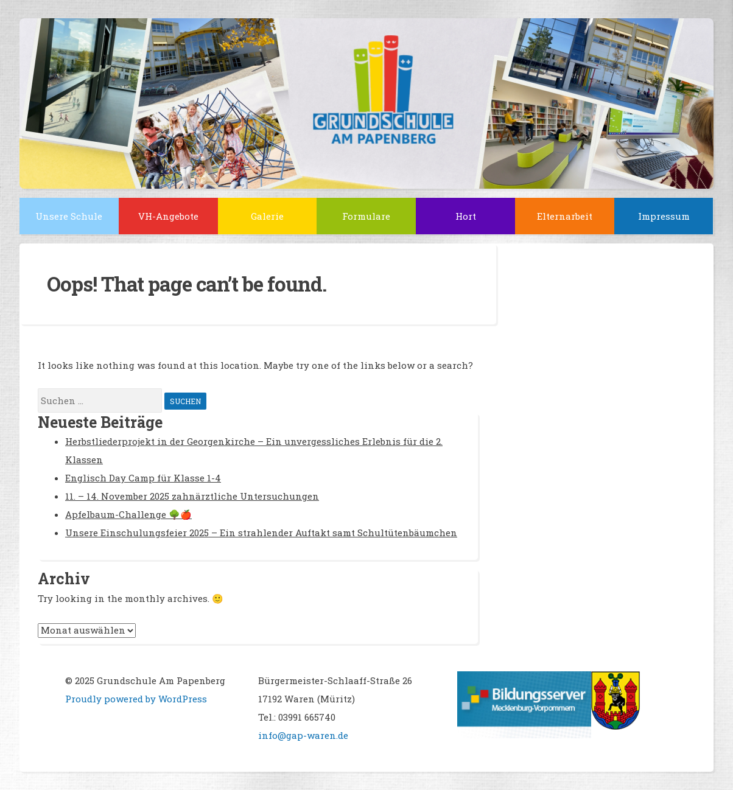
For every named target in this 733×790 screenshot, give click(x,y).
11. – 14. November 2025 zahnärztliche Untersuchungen (192, 496)
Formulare (366, 216)
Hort (465, 216)
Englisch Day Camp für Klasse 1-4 (143, 478)
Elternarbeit (564, 216)
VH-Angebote (168, 216)
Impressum (664, 216)
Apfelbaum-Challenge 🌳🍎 (128, 514)
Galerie (267, 216)
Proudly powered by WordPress (136, 699)
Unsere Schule (68, 216)
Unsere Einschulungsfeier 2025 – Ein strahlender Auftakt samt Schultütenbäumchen (261, 532)
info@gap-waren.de (303, 735)
